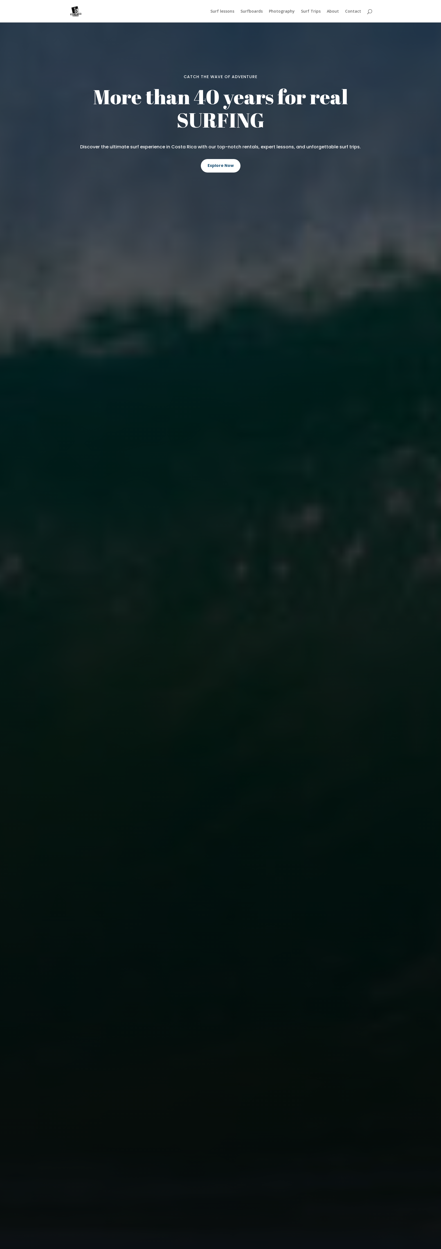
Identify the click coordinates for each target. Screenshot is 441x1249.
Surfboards (251, 11)
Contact (353, 11)
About (333, 11)
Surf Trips (311, 11)
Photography (282, 11)
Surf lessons (222, 11)
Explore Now (221, 165)
